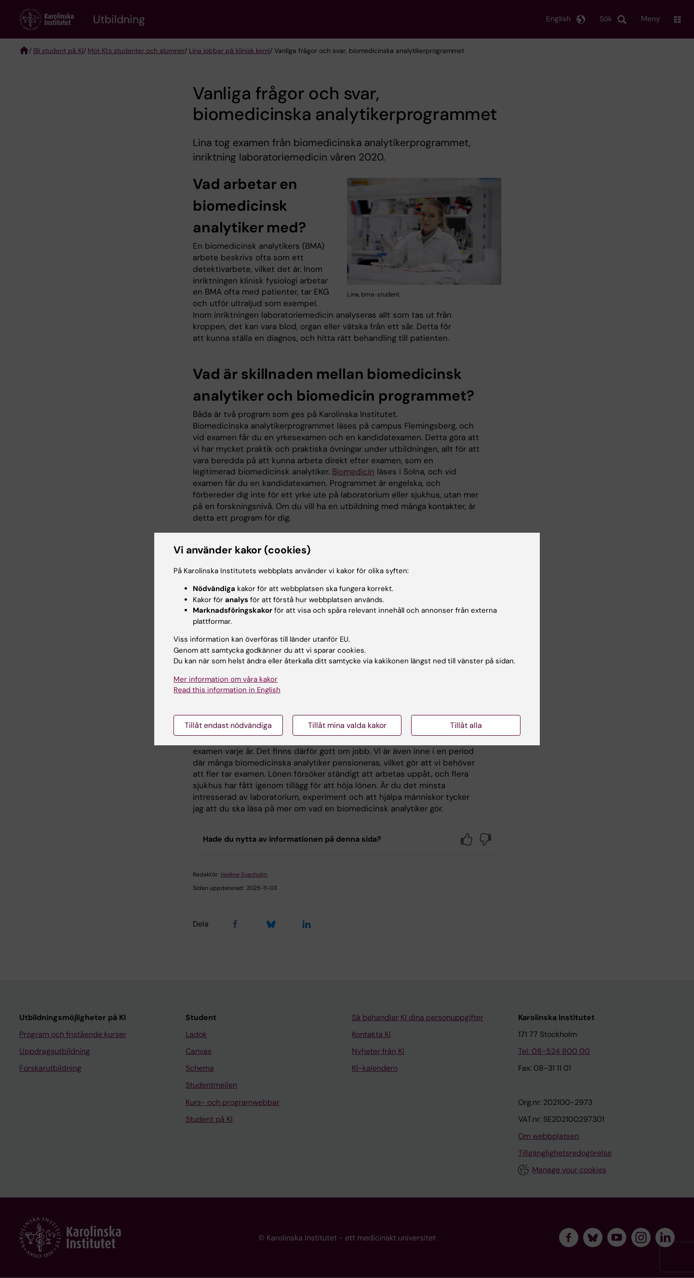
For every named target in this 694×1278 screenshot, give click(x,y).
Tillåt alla (466, 725)
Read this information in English (227, 690)
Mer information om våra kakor (226, 679)
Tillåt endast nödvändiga (228, 725)
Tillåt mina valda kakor (347, 725)
